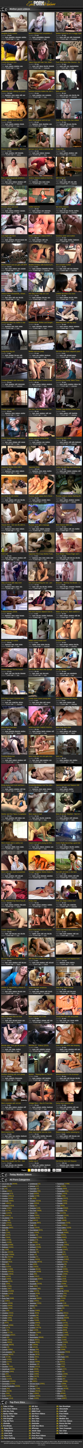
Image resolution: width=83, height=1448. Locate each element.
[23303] (62, 1269)
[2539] (61, 1279)
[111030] (61, 1213)
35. (64, 1421)
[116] (61, 1344)
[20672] (7, 1340)
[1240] (35, 1208)
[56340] (9, 1184)
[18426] (35, 1227)
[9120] (62, 1257)
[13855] (35, 1310)
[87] (61, 1379)
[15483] (62, 1342)
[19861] (62, 1325)
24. (34, 1428)
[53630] (34, 1266)
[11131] (62, 1262)
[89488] (8, 1369)
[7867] (6, 1288)
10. (7, 1428)
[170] (7, 1218)
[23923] (7, 1274)
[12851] (6, 1301)
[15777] (6, 1235)
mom (6, 37)
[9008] (61, 1206)
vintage (14, 442)
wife (71, 37)
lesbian (66, 297)
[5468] (8, 1298)
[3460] (61, 1196)
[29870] (6, 1376)
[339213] (8, 1196)
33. (61, 1416)
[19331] (62, 1201)
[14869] (34, 1374)
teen (6, 181)
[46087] (62, 1398)
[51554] (6, 1266)
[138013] (6, 1203)
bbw (10, 557)
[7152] (7, 1366)
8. (5, 1423)
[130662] (34, 1393)
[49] (59, 1310)
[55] (5, 1230)
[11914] (62, 1215)
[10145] (63, 1223)
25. (35, 1431)
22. (34, 1423)
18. (37, 1414)
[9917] (61, 1254)
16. (34, 1409)
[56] (61, 1240)
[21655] (34, 1398)
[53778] (34, 1291)
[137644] (7, 1225)
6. (7, 1418)
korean (22, 615)
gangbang (73, 673)
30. (62, 1409)
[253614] (34, 1352)
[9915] (35, 1342)
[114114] (6, 1215)
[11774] (6, 1210)
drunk (22, 124)
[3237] (5, 1296)
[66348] (63, 1318)
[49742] (36, 1262)
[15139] (7, 1320)
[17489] (62, 1332)
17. (34, 1411)
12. (6, 1433)
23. (36, 1426)
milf (65, 37)
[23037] (34, 1276)
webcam (75, 818)
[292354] (7, 1257)
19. (34, 1416)
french (50, 991)
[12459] (34, 1330)
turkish (48, 1049)
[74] (34, 1252)
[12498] (6, 1242)
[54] (34, 1335)
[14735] (62, 1323)
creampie (72, 586)
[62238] (6, 1391)
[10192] (62, 1271)
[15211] (35, 1366)
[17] (34, 1386)
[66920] (35, 1298)
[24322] (7, 1313)
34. (62, 1418)
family (65, 384)
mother (24, 37)
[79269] (35, 1362)
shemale (18, 37)
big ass (66, 95)
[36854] (8, 1201)
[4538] (35, 1293)
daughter (12, 37)
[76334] (63, 1352)
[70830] (6, 1237)
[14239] (64, 1227)
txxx (18, 39)
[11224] (7, 1379)
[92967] (36, 1279)
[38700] (62, 1388)
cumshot (48, 95)
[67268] (35, 1325)
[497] (5, 1374)
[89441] (35, 1340)
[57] (33, 1206)
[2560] (6, 1284)
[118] (61, 1303)
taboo (41, 66)
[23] (61, 1266)
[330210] (7, 1271)
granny (45, 326)
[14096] (62, 1374)
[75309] (61, 1298)
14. (8, 1438)
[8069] (60, 1301)
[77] (34, 1257)
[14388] (63, 1184)
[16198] (35, 1271)
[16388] (61, 1284)
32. (62, 1414)
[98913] (7, 1354)
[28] (34, 1296)
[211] (62, 1191)
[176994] (8, 1254)
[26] (34, 1249)
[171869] (7, 1269)
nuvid (18, 819)
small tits (15, 702)
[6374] (7, 1281)
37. (61, 1426)
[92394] (63, 1291)
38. (63, 1428)
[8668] (33, 1264)
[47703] (6, 1240)
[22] (35, 1184)
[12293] (7, 1198)
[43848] (34, 1369)
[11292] (6, 1259)
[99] (5, 1364)
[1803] (34, 1286)
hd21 (72, 819)
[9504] (62, 1188)
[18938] (7, 1303)
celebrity (42, 1049)
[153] (62, 1293)
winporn (73, 501)
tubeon (19, 154)
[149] (62, 1210)
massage (47, 210)
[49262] (35, 1396)
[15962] (6, 1208)
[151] (60, 1354)
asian (17, 95)
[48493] (62, 1237)
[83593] (62, 1208)
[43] (5, 1347)
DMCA (43, 1444)
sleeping (71, 1049)
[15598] (61, 1320)
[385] (35, 1288)
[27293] (36, 1237)
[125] (5, 1264)
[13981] (61, 1186)
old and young (19, 239)
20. (34, 1418)
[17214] (62, 1386)
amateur (16, 66)
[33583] (62, 1281)
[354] (61, 1296)
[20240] (36, 1284)
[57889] (7, 1245)
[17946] (6, 1286)
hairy (48, 500)
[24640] (35, 1332)
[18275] (34, 1376)
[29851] (33, 1381)
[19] (33, 1254)
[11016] (7, 1293)
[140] (4, 1188)
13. (7, 1436)
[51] (5, 1330)
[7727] (61, 1364)
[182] (62, 1357)
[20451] (61, 1235)
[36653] (62, 1230)
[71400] (61, 1340)
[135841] (62, 1225)
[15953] (63, 1245)
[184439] (7, 1252)
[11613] (8, 1206)
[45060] (62, 1232)
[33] (60, 1371)
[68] (6, 1220)
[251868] (8, 1291)
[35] (61, 1218)
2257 (39, 1444)
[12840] (62, 1335)
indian (34, 644)
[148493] (8, 1381)
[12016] (6, 1276)
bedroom (78, 442)
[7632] (7, 1308)
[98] (34, 1315)
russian (22, 210)
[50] (33, 1225)
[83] (33, 1305)
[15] (8, 1352)
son (68, 37)
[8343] (34, 1313)
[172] (61, 1391)
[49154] (35, 1391)
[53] (60, 1308)
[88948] (36, 1337)
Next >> (58, 1170)
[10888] (61, 1383)
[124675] (7, 1213)
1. (7, 1406)
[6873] (36, 1230)
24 (54, 1170)
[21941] (7, 1247)
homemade (76, 37)
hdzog (46, 183)
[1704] (6, 1186)
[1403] (8, 1371)
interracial (21, 384)
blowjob (47, 37)
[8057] (7, 1227)
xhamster (74, 39)
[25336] (35, 1247)
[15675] (62, 1198)
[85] (5, 1337)
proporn (73, 154)
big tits (46, 66)
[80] (61, 1359)
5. (7, 1416)
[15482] (6, 1359)
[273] (34, 1240)
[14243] (62, 1193)
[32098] (62, 1381)
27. (37, 1436)
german (47, 153)
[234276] (61, 1347)
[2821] (34, 1357)
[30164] (35, 1201)
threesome (18, 1078)
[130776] (35, 1327)
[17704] (8, 1383)
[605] (60, 1288)
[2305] (6, 1393)
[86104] (35, 1269)
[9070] (34, 1354)
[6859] (62, 1330)
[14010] (6, 1223)
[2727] (61, 1369)
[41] (34, 1188)
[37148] (6, 1357)
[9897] (35, 1223)
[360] (35, 1191)
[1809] (7, 1318)
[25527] (8, 1335)
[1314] (7, 1398)
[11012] (7, 1315)
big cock (45, 673)
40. (62, 1433)
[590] (33, 1274)
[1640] (62, 1286)
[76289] (34, 1320)
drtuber (73, 993)
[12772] (7, 1362)
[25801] (62, 1247)
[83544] (34, 1203)
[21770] (7, 1332)
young (23, 442)
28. (36, 1438)
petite (76, 1020)
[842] (6, 1388)
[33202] (11, 1386)
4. (9, 1414)
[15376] (6, 1396)
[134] (33, 1379)
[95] (62, 1264)
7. (7, 1421)
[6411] (61, 1376)
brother (43, 1136)
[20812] (62, 1305)
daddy (13, 846)
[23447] (62, 1249)
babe (75, 297)
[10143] (34, 1347)
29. (63, 1406)
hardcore (76, 239)
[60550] (34, 1193)
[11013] (61, 1276)
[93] (33, 1213)
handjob (74, 413)
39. (61, 1431)
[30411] (62, 1313)
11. (7, 1431)
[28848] (61, 1220)
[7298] (35, 1388)
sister (65, 239)
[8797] (5, 1323)
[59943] (35, 1323)
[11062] (63, 1259)
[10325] (34, 1371)
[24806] (35, 1210)
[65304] (61, 1393)
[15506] (34, 1232)
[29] (34, 1364)
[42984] (7, 1325)
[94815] (61, 1362)
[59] (34, 1235)
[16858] (6, 1279)
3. (7, 1411)
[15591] (34, 1215)
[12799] (34, 1196)
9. (6, 1426)
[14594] (62, 1274)
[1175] (6, 1327)
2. (9, 1409)
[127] (34, 1186)
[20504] (7, 1305)
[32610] (34, 1220)
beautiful (45, 268)
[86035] (8, 1344)
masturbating (74, 66)
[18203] (35, 1259)
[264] (34, 1349)
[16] (61, 1252)
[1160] (6, 1232)
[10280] (34, 1242)
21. (34, 1421)
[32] (33, 1359)
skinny (21, 702)
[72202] (35, 1303)
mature (11, 66)
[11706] (34, 1318)
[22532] (61, 1337)
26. (34, 1433)
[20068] (62, 1327)
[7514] (7, 1262)
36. (63, 1423)
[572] (7, 1193)
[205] (5, 1310)
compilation (40, 37)
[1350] (61, 1366)
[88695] (7, 1342)
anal (37, 153)
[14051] (34, 1301)
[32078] (35, 1245)
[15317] (7, 1191)
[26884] (7, 1349)
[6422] (35, 1218)
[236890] (34, 1344)
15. (33, 1406)
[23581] (37, 1383)
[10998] (61, 1349)
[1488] (5, 1249)
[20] (34, 1281)
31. (61, 1411)
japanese (8, 95)
